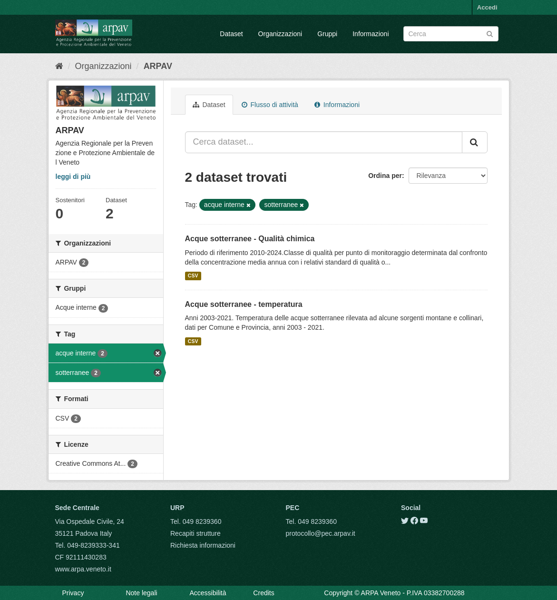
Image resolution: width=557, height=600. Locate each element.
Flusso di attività (270, 104)
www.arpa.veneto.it (83, 569)
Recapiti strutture (195, 533)
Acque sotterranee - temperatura (244, 304)
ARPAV (158, 66)
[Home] (59, 66)
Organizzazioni (280, 34)
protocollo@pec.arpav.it (320, 533)
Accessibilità (207, 593)
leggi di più (73, 176)
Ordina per (385, 175)
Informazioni (370, 34)
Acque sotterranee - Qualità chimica (250, 239)
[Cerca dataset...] (323, 142)
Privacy (73, 593)
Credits (263, 593)
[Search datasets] (450, 33)
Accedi (487, 7)
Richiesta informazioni (202, 545)
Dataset (231, 34)
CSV (193, 276)
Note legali (141, 593)
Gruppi (327, 34)
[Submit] (490, 33)
